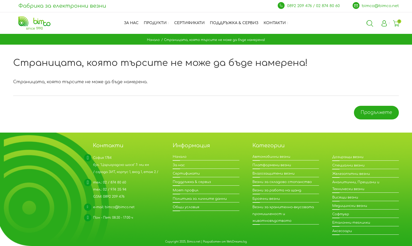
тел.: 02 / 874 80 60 (109, 182)
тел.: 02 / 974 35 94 (109, 189)
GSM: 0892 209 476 (109, 196)
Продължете (376, 112)
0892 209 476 (300, 6)
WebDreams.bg (236, 241)
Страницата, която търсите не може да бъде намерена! (214, 40)
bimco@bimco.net (380, 6)
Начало (153, 40)
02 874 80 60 (328, 6)
